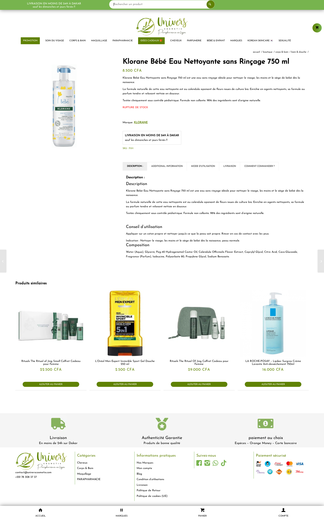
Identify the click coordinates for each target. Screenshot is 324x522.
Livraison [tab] (229, 166)
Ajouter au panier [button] (50, 384)
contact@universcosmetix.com (33, 472)
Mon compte (144, 468)
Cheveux (82, 462)
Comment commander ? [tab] (259, 166)
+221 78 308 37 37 (26, 477)
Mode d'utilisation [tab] (203, 166)
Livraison (58, 438)
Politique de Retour (149, 490)
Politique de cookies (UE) (152, 496)
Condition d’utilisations (150, 479)
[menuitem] (30, 41)
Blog (139, 474)
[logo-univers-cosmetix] (162, 26)
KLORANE (141, 122)
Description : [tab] (135, 166)
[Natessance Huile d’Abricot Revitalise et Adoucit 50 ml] (3, 261)
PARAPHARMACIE (88, 479)
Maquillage (84, 474)
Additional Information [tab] (167, 166)
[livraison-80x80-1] (58, 424)
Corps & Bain (85, 468)
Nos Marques (145, 462)
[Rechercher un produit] (162, 4)
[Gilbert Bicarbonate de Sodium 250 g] (321, 261)
